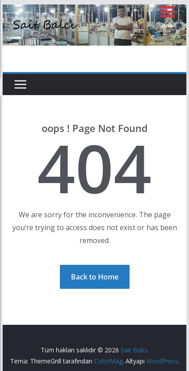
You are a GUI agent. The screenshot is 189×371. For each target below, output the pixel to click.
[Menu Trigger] (167, 16)
